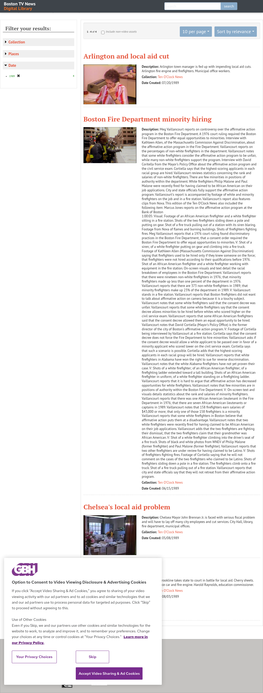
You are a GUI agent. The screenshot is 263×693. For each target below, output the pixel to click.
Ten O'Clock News (170, 77)
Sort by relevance (234, 31)
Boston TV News (20, 6)
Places (13, 53)
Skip (93, 656)
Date (12, 65)
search (229, 6)
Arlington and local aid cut (126, 56)
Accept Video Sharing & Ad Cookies (109, 673)
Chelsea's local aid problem (126, 506)
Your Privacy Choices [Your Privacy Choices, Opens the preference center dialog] (34, 656)
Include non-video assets (121, 31)
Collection (16, 42)
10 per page (194, 31)
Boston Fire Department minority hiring (147, 119)
